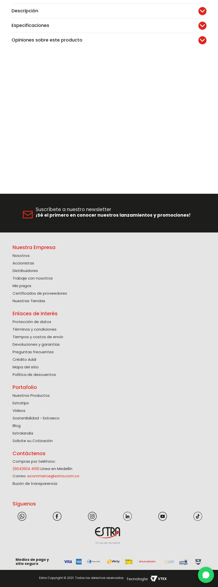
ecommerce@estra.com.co (53, 475)
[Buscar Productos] (135, 18)
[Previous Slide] (5, 3)
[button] (162, 17)
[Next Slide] (212, 3)
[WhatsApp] (206, 575)
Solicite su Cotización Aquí (109, 3)
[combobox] (90, 18)
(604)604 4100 (26, 467)
